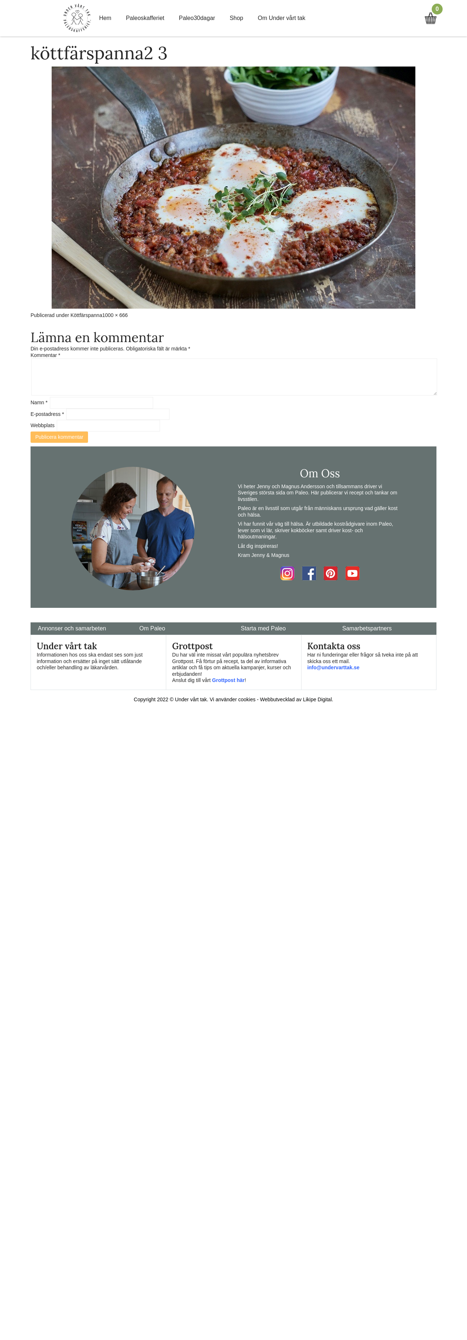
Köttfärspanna (86, 315)
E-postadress (47, 414)
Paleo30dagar (197, 18)
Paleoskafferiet (145, 18)
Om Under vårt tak (282, 18)
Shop (236, 18)
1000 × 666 (115, 315)
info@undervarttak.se (333, 667)
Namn (39, 402)
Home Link (77, 18)
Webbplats (43, 425)
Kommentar (45, 355)
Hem (105, 18)
